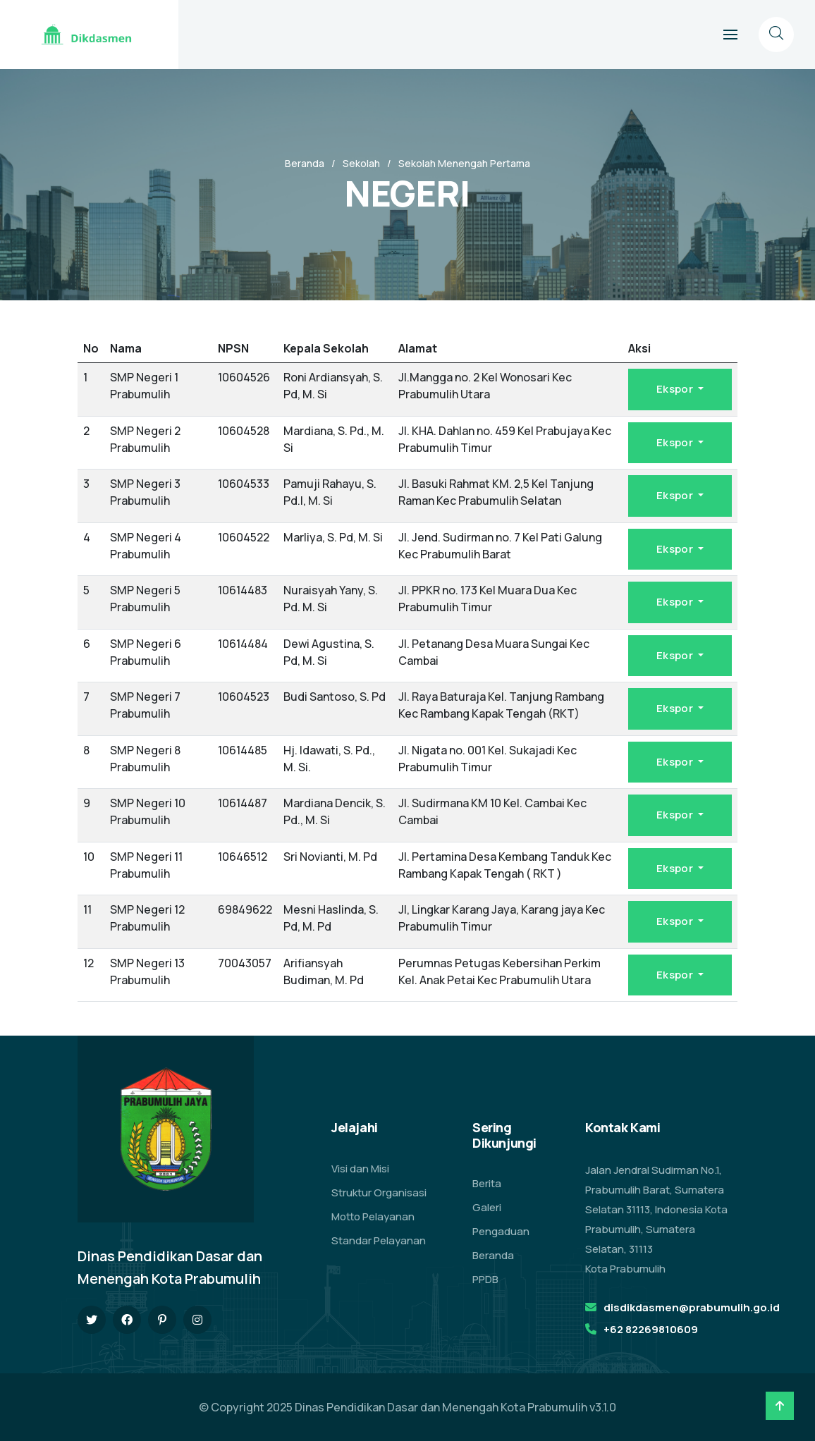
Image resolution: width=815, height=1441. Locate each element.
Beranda (304, 163)
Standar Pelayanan (378, 1240)
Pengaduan (500, 1231)
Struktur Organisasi (379, 1192)
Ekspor (675, 388)
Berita (486, 1183)
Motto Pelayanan (373, 1216)
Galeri (486, 1207)
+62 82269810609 (650, 1329)
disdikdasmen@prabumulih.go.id (691, 1307)
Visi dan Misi (360, 1168)
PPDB (485, 1279)
